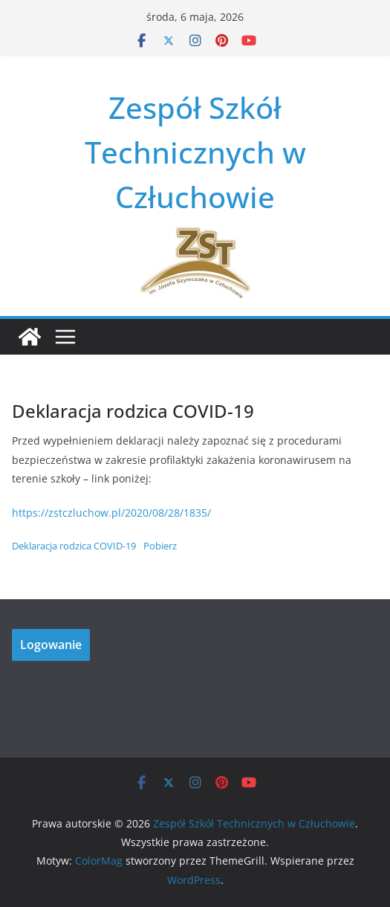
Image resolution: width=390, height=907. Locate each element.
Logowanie (51, 644)
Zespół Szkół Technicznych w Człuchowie (195, 152)
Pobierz (160, 545)
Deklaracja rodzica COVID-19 (74, 545)
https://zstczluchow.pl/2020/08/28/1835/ (111, 513)
